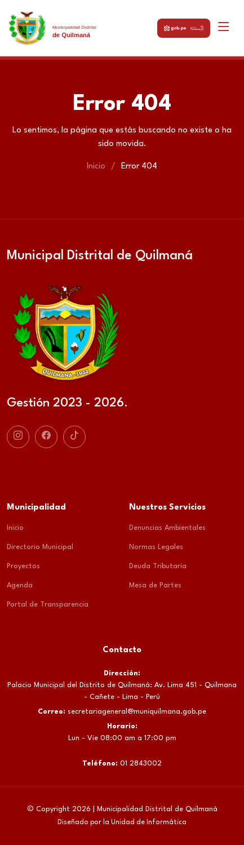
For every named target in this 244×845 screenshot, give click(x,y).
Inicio (96, 166)
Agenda (20, 585)
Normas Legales (156, 547)
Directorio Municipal (40, 547)
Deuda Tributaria (158, 566)
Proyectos (23, 566)
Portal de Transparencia (47, 604)
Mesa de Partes (155, 585)
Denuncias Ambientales (167, 528)
